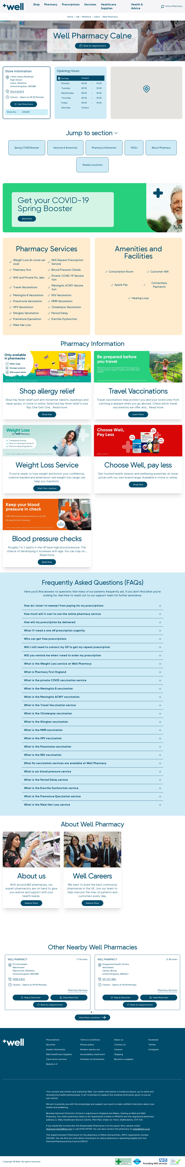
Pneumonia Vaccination (27, 301)
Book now (27, 218)
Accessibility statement (92, 1054)
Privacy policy (87, 1044)
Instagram (153, 1049)
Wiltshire (86, 17)
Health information (55, 1049)
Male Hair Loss (22, 325)
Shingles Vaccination (26, 313)
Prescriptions (71, 4)
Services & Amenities (65, 147)
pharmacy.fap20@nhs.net (59, 1129)
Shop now (47, 414)
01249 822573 (17, 91)
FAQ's (134, 147)
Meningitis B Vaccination (28, 295)
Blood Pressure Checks (66, 269)
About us (118, 1039)
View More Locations (92, 1017)
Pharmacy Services (77, 990)
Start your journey (47, 488)
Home (70, 17)
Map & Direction (30, 997)
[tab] (91, 1012)
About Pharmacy (161, 147)
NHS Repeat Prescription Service (67, 262)
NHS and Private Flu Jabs (28, 277)
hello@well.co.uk (141, 1129)
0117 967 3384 (109, 979)
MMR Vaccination (61, 301)
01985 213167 (19, 979)
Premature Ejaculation (27, 319)
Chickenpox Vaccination (66, 307)
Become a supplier (123, 1059)
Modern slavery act (90, 1049)
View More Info (69, 997)
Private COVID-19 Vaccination (67, 277)
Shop (36, 4)
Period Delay (59, 313)
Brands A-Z (51, 1064)
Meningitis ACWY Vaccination (67, 287)
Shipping (118, 1054)
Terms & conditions (90, 1039)
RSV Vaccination (61, 295)
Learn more (138, 414)
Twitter (152, 1044)
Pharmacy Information (104, 147)
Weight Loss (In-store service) (29, 262)
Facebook (153, 1039)
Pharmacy (50, 4)
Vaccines (90, 4)
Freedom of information (92, 1059)
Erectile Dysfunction (64, 319)
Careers (118, 1049)
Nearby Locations (92, 164)
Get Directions (23, 104)
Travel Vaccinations (25, 287)
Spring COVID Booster (26, 147)
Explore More (31, 903)
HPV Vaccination (23, 307)
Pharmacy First (22, 269)
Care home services (56, 1059)
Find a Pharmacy (173, 6)
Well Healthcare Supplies (59, 1054)
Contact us (120, 1044)
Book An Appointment (92, 45)
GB (77, 17)
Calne (97, 17)
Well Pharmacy (17, 959)
